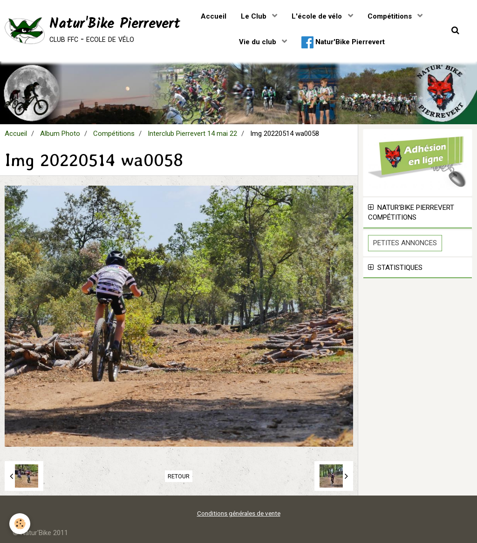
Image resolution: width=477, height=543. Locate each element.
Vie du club (258, 42)
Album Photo (60, 133)
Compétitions (391, 16)
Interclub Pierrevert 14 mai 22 (192, 133)
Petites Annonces (405, 243)
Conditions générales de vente (238, 513)
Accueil (213, 16)
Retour (179, 476)
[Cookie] (19, 523)
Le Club (254, 16)
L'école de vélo (318, 16)
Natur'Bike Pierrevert (343, 42)
